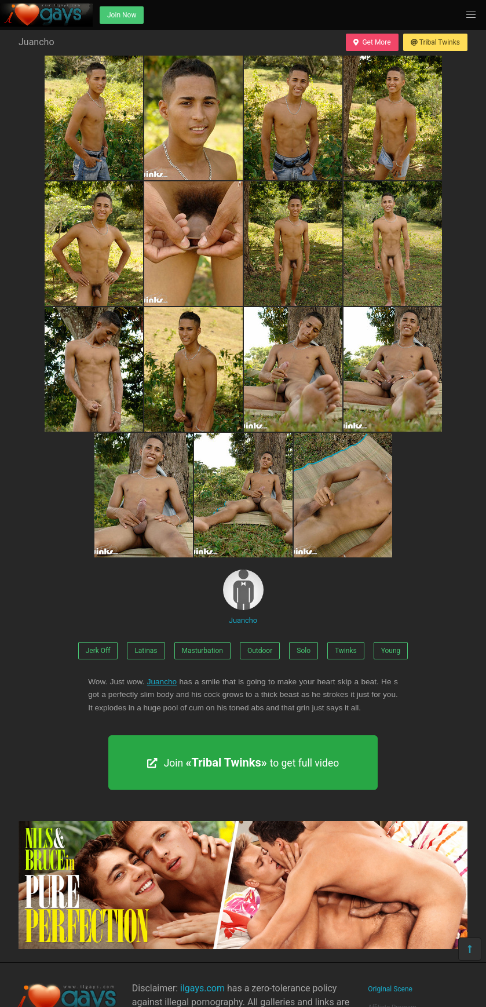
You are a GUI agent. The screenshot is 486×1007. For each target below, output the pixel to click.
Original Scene (390, 989)
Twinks (346, 651)
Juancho (243, 597)
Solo (303, 651)
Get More (371, 42)
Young (391, 651)
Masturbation (202, 651)
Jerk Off (98, 651)
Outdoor (259, 651)
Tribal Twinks (435, 42)
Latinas (145, 651)
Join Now (121, 15)
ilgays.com (202, 988)
